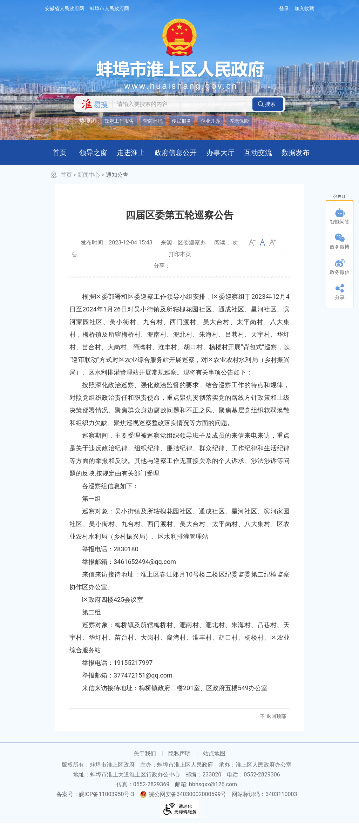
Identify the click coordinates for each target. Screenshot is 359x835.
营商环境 (153, 121)
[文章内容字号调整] (262, 255)
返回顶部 (276, 728)
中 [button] (262, 255)
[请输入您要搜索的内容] (180, 104)
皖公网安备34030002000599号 (183, 806)
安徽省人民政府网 (64, 8)
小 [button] (252, 255)
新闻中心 (88, 186)
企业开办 (210, 121)
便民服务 (181, 121)
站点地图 (214, 765)
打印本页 (180, 266)
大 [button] (272, 255)
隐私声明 (179, 765)
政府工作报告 (119, 121)
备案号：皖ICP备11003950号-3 (95, 806)
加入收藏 (304, 8)
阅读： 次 (226, 254)
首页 (66, 186)
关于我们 (145, 765)
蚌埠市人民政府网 (109, 8)
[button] (267, 104)
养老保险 (239, 121)
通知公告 (117, 186)
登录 (284, 8)
